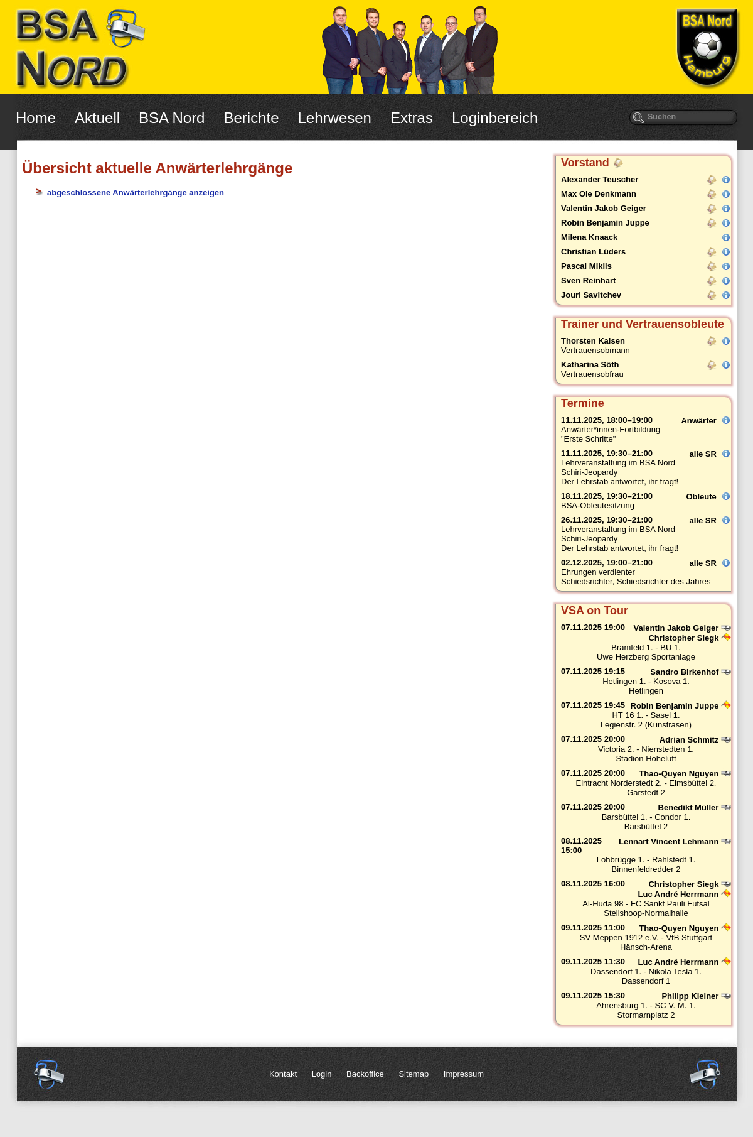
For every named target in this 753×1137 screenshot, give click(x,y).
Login (322, 1074)
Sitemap (413, 1074)
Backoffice (365, 1074)
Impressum (464, 1074)
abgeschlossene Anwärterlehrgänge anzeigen (135, 192)
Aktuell (97, 117)
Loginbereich (495, 117)
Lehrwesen (334, 117)
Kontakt (283, 1074)
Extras (411, 117)
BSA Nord (172, 117)
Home (36, 117)
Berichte (251, 117)
